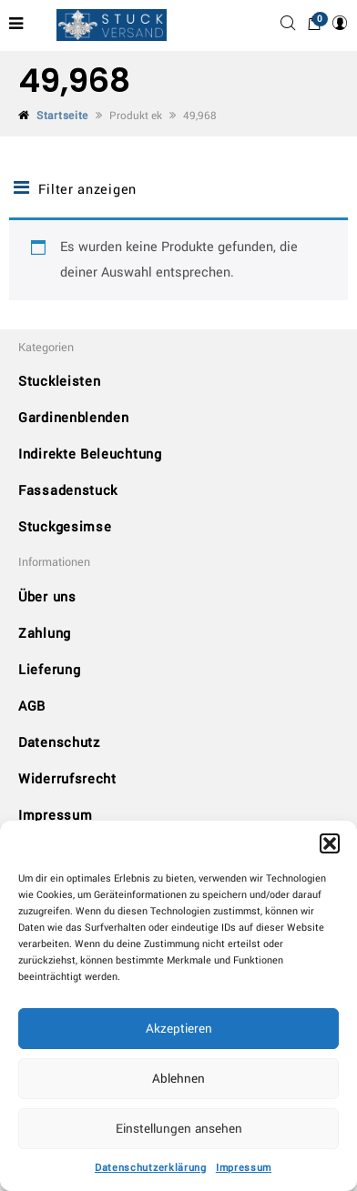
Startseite (62, 116)
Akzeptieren (179, 1028)
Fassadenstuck (67, 490)
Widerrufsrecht (67, 779)
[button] (330, 843)
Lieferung (49, 670)
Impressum (243, 1168)
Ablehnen (178, 1078)
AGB (32, 706)
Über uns (47, 597)
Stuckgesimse (64, 527)
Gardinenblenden (73, 418)
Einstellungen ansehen (179, 1128)
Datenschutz (59, 742)
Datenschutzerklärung (151, 1168)
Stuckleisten (59, 381)
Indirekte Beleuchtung (90, 454)
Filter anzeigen (75, 188)
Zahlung (44, 633)
